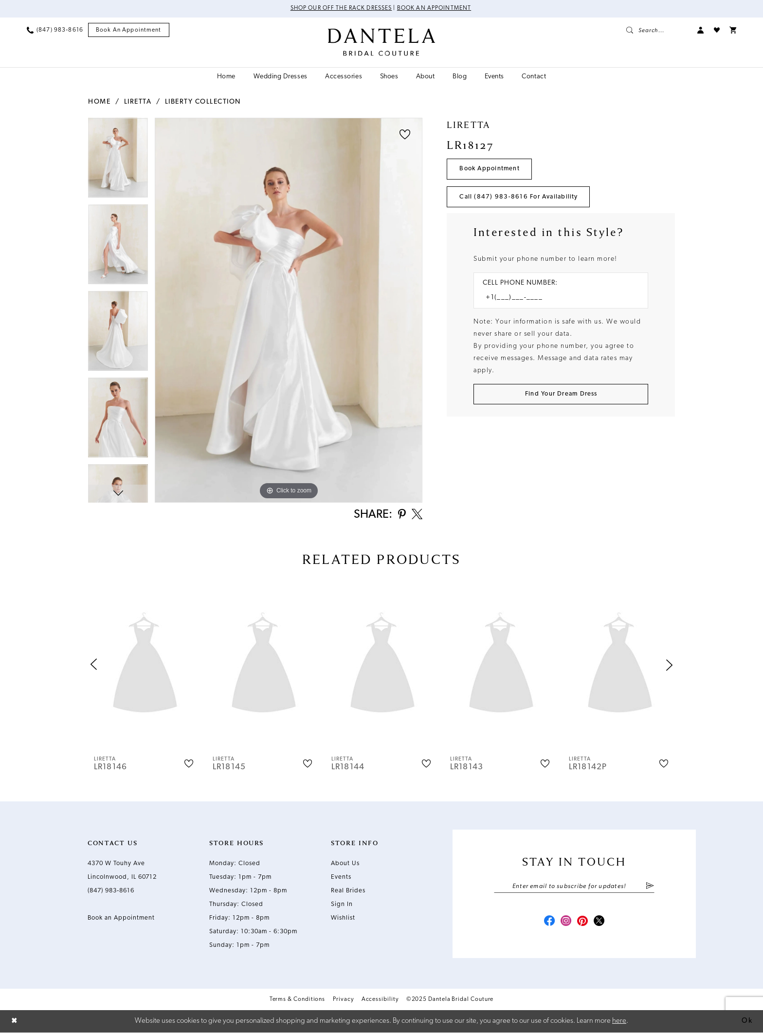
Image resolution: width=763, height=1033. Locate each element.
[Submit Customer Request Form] (560, 394)
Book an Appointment (435, 9)
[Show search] (656, 30)
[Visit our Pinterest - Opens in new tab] (583, 922)
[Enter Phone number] (556, 298)
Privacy (343, 1000)
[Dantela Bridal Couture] (382, 42)
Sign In (342, 905)
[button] (700, 30)
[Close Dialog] (14, 1021)
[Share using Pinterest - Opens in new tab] (401, 515)
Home (99, 102)
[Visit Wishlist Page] (717, 30)
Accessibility (380, 1000)
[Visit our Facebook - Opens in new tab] (548, 922)
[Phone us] (55, 30)
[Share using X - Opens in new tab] (416, 515)
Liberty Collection (203, 102)
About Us (345, 864)
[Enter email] (574, 887)
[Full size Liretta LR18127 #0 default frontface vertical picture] (288, 310)
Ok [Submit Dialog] (747, 1021)
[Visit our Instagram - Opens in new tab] (565, 922)
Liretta (138, 102)
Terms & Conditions (298, 1000)
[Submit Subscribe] (649, 887)
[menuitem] (55, 30)
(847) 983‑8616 (111, 891)
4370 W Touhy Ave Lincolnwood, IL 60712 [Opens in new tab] (122, 871)
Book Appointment (490, 169)
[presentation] (145, 665)
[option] (118, 161)
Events (341, 877)
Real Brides (348, 891)
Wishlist (343, 918)
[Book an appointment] (128, 30)
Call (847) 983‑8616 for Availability (519, 197)
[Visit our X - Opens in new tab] (600, 922)
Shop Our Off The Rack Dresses (341, 9)
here (619, 1021)
